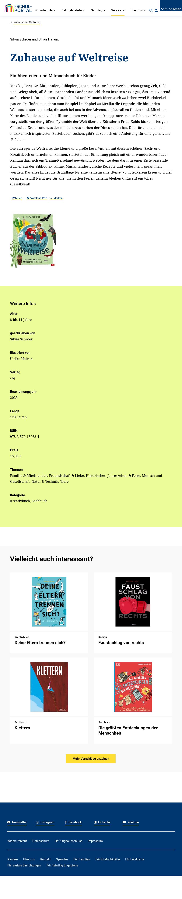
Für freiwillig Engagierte (62, 865)
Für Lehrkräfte (134, 859)
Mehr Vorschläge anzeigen (91, 758)
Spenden (62, 859)
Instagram (45, 822)
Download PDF (37, 198)
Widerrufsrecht (17, 841)
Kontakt (45, 859)
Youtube (131, 822)
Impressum (95, 841)
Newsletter (17, 822)
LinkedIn (102, 822)
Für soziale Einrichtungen (24, 865)
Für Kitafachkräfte (108, 859)
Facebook (73, 822)
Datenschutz (40, 841)
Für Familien (81, 859)
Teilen (17, 198)
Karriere (12, 859)
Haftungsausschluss (68, 841)
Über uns (29, 859)
